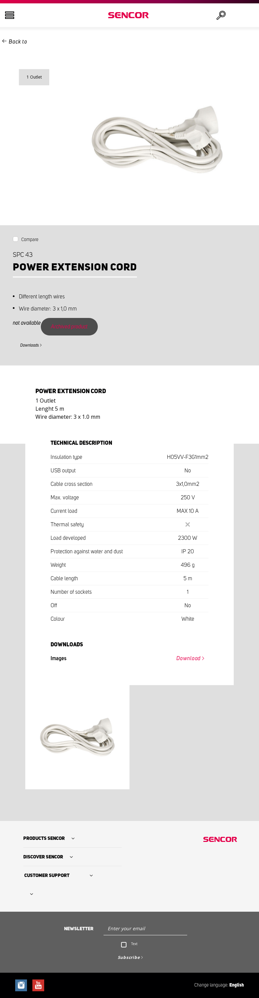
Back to (18, 42)
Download (188, 658)
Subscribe (129, 957)
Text (134, 943)
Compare (29, 239)
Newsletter (78, 929)
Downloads (29, 345)
